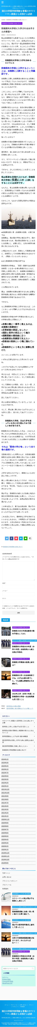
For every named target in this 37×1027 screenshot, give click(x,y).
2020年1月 (5, 849)
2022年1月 (5, 786)
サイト (4, 598)
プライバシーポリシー (9, 881)
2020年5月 (5, 836)
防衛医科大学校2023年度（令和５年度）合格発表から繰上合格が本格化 (23, 649)
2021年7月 (5, 803)
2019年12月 (5, 853)
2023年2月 (5, 766)
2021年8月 (5, 799)
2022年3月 (5, 779)
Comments (7, 981)
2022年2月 (5, 783)
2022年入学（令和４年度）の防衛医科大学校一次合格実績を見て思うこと (23, 696)
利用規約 (5, 889)
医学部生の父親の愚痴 (14, 706)
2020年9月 (5, 823)
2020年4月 (5, 839)
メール (4, 591)
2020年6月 (5, 833)
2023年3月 (5, 762)
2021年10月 (5, 793)
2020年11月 (5, 819)
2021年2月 (5, 813)
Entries (6, 979)
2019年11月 (5, 856)
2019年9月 (5, 863)
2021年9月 (5, 796)
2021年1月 (5, 816)
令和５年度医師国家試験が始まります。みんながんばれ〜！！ (23, 940)
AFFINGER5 (31, 1024)
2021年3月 (5, 809)
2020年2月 (5, 846)
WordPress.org (7, 983)
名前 (4, 583)
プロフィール (6, 885)
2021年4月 (5, 806)
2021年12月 (5, 789)
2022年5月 (5, 776)
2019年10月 (5, 859)
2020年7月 (5, 829)
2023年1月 (5, 769)
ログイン (5, 977)
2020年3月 (5, 843)
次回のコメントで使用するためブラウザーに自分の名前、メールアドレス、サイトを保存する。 (18, 607)
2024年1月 (5, 759)
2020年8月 (5, 826)
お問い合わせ (6, 877)
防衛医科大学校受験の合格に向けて (13, 546)
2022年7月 (5, 772)
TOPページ (6, 873)
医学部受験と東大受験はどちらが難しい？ (20, 708)
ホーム (6, 1005)
